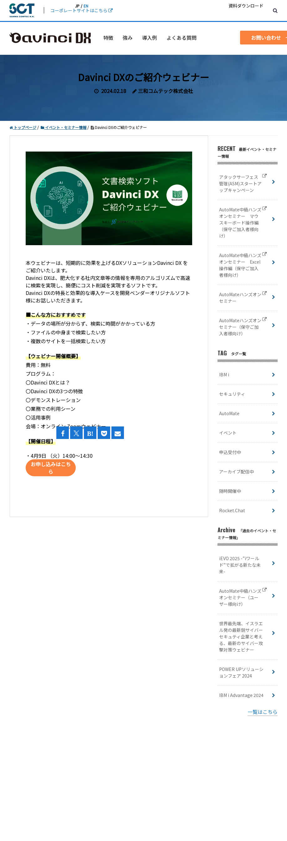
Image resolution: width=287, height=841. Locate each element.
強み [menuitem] (128, 37)
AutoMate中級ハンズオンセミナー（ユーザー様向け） (243, 597)
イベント (228, 433)
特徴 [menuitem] (108, 37)
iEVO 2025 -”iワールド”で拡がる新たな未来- (240, 565)
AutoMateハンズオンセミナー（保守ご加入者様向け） (243, 327)
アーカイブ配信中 (236, 471)
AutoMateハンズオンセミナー (243, 297)
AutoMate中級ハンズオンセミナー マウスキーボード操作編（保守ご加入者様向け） (243, 222)
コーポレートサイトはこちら (81, 10)
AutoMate (229, 413)
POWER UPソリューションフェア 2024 (241, 672)
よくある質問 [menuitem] (182, 37)
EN (86, 5)
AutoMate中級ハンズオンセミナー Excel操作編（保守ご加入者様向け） (243, 265)
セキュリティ (232, 394)
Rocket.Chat (232, 510)
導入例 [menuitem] (149, 37)
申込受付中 (230, 452)
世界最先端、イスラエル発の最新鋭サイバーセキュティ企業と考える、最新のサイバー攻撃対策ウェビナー (241, 636)
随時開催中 (230, 491)
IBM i (224, 374)
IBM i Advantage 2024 (241, 695)
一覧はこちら (263, 711)
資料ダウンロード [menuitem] (246, 6)
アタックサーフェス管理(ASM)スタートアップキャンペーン (243, 183)
